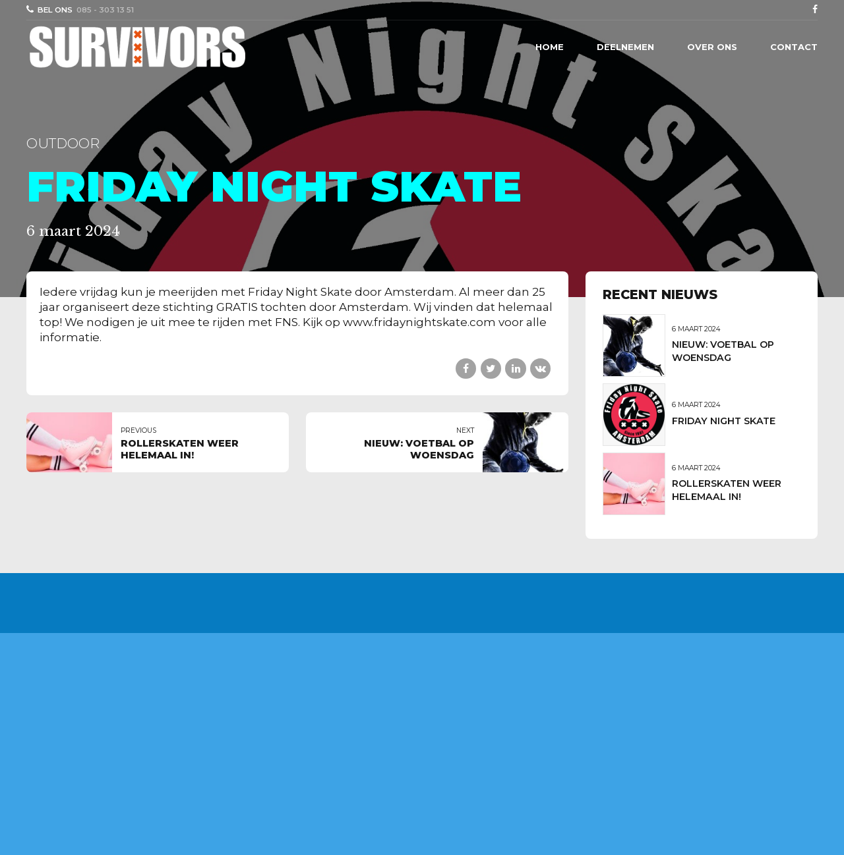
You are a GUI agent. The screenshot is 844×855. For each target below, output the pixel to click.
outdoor (63, 143)
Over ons (712, 46)
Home (549, 46)
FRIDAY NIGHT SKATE (723, 421)
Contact (794, 46)
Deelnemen (625, 46)
